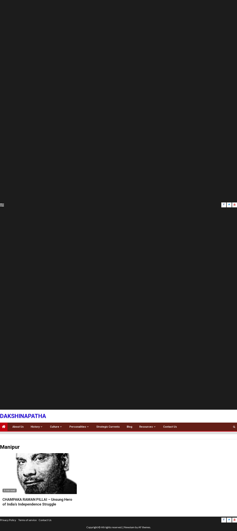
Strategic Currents (108, 426)
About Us (18, 426)
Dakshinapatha (23, 416)
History (35, 426)
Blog (129, 426)
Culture (54, 426)
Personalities (77, 426)
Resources (146, 426)
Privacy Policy (8, 520)
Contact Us (170, 426)
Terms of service (27, 520)
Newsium (129, 527)
